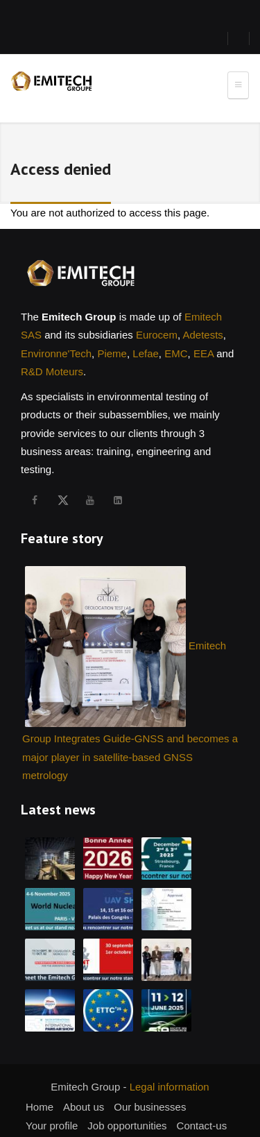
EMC (175, 353)
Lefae (145, 353)
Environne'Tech (56, 353)
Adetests (202, 335)
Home (39, 1107)
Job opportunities (126, 1125)
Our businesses (150, 1107)
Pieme (112, 353)
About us (83, 1107)
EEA (203, 353)
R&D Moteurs (52, 371)
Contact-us (202, 1125)
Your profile (52, 1125)
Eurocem (156, 335)
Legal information (169, 1087)
